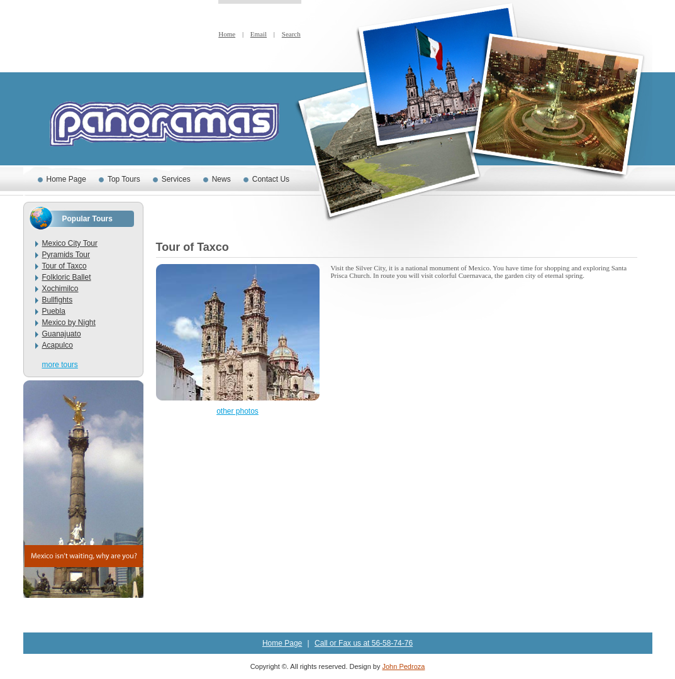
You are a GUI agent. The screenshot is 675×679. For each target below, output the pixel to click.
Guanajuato (61, 333)
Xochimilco (60, 288)
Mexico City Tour (70, 243)
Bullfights (57, 299)
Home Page (66, 179)
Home (226, 34)
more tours (60, 364)
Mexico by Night (69, 322)
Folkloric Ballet (66, 277)
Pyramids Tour (66, 254)
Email (258, 34)
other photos (237, 411)
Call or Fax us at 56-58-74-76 (364, 643)
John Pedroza (403, 666)
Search (291, 34)
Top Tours (124, 179)
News (221, 179)
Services (176, 179)
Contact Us (270, 179)
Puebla (53, 311)
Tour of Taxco (64, 266)
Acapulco (57, 345)
